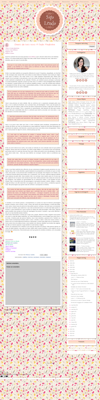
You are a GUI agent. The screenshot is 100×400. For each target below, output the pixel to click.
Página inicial (33, 309)
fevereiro (73, 324)
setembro (73, 309)
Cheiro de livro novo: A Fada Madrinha (79, 281)
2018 (71, 267)
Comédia (25, 257)
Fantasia (30, 257)
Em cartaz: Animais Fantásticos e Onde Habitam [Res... (82, 284)
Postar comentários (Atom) (16, 313)
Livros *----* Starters (81, 222)
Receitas (66, 2)
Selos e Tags (87, 122)
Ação (69, 102)
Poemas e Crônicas (77, 117)
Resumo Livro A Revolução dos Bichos (85, 238)
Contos (77, 105)
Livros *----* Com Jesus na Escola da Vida (80, 289)
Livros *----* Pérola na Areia (77, 277)
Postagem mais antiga (56, 309)
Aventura (71, 104)
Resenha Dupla (81, 120)
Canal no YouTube (10, 251)
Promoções (71, 119)
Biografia (84, 103)
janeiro (73, 326)
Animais (87, 102)
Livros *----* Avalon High (82, 230)
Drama (83, 107)
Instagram (8, 249)
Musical (83, 113)
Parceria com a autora (11, 243)
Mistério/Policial (76, 114)
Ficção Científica (83, 110)
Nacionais (36, 257)
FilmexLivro (71, 112)
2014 (71, 331)
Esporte (93, 108)
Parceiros (42, 257)
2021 (71, 261)
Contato (95, 2)
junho (72, 316)
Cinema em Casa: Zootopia (77, 296)
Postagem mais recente (10, 309)
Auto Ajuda (92, 102)
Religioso (70, 120)
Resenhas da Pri (35, 2)
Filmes (47, 2)
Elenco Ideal (81, 108)
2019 (71, 265)
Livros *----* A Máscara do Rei (78, 298)
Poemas (56, 2)
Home (4, 2)
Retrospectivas (91, 120)
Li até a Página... (89, 112)
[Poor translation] (6, 376)
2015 (71, 329)
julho (72, 314)
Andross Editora (76, 102)
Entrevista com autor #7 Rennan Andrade (80, 300)
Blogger (53, 363)
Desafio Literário (90, 105)
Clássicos (93, 103)
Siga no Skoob (9, 246)
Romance (48, 257)
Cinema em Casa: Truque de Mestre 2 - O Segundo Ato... (82, 291)
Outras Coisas (79, 116)
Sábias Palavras (79, 122)
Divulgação (77, 107)
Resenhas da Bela (17, 2)
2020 (71, 263)
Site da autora (9, 244)
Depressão (82, 105)
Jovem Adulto (81, 112)
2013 (71, 333)
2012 (71, 335)
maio (72, 318)
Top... (81, 124)
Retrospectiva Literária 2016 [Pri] (79, 275)
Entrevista (88, 108)
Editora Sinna (72, 108)
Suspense (74, 124)
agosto (73, 311)
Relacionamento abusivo (89, 119)
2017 (71, 269)
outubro (73, 307)
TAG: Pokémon (74, 279)
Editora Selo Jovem (90, 107)
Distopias (71, 107)
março (73, 322)
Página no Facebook (11, 248)
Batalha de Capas (78, 103)
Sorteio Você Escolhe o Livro (76, 215)
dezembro (73, 273)
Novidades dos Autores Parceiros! (78, 287)
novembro (73, 305)
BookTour (89, 103)
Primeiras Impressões (89, 117)
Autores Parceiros (81, 2)
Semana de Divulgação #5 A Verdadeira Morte (81, 302)
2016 (71, 271)
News (72, 116)
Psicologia (77, 119)
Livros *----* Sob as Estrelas (83, 246)
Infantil (77, 112)
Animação (82, 102)
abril (72, 320)
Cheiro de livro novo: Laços (77, 294)
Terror (78, 124)
